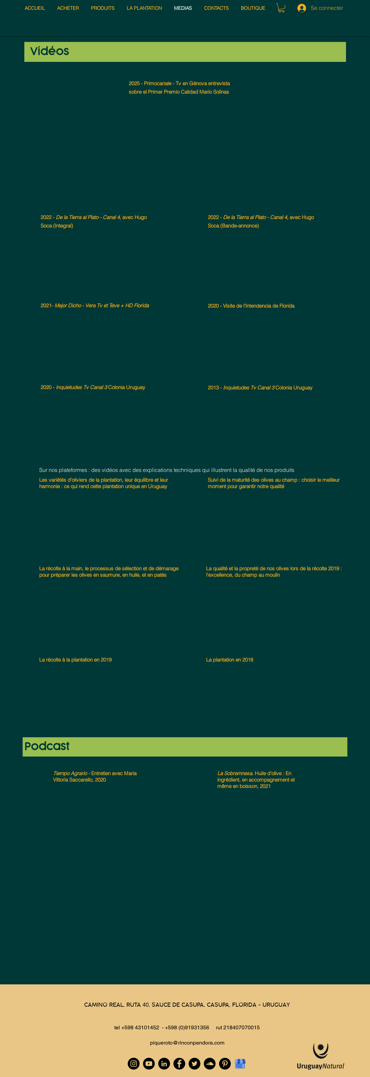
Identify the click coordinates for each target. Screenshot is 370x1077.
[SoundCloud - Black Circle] (210, 1064)
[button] (281, 8)
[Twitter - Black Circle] (194, 1064)
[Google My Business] (240, 1064)
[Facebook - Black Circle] (179, 1064)
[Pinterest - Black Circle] (225, 1064)
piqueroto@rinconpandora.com (187, 1042)
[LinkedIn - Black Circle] (164, 1064)
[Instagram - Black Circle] (134, 1064)
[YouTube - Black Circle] (149, 1064)
